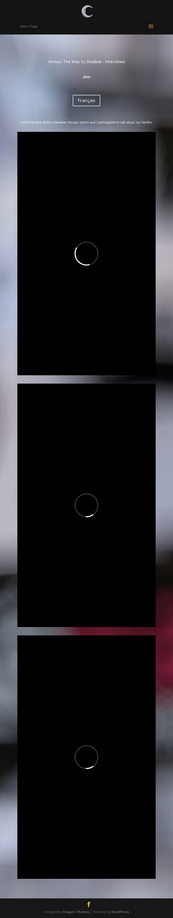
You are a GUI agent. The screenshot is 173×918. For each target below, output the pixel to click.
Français (86, 100)
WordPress (120, 912)
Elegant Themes (76, 912)
